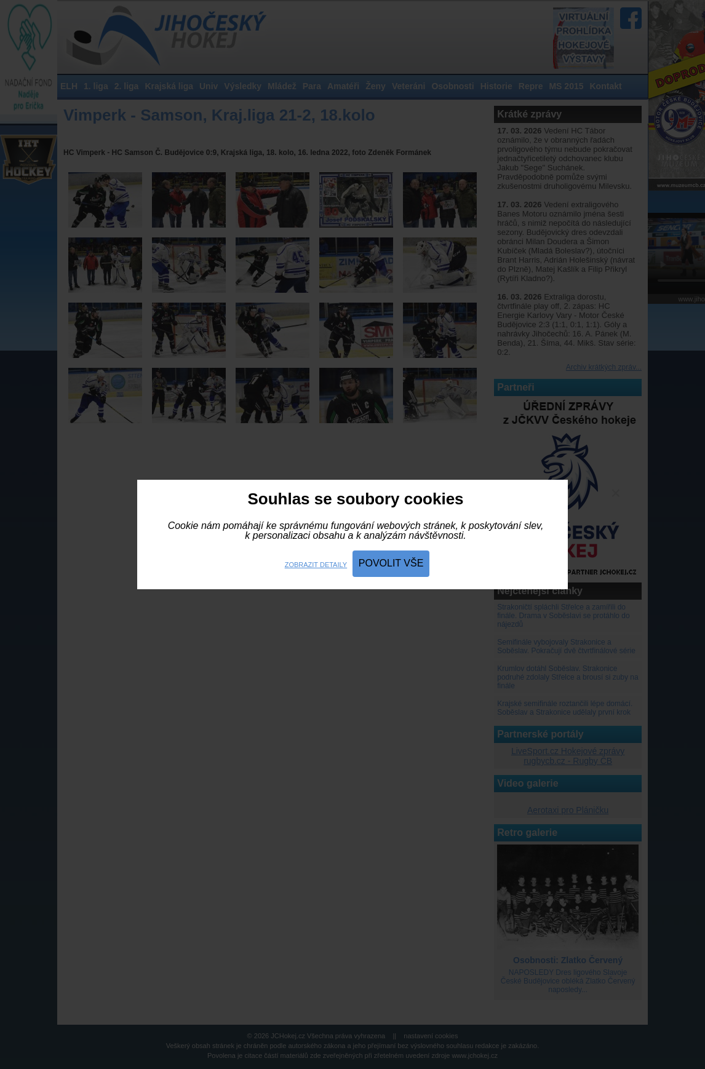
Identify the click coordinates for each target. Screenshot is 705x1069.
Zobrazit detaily (316, 564)
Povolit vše (391, 563)
